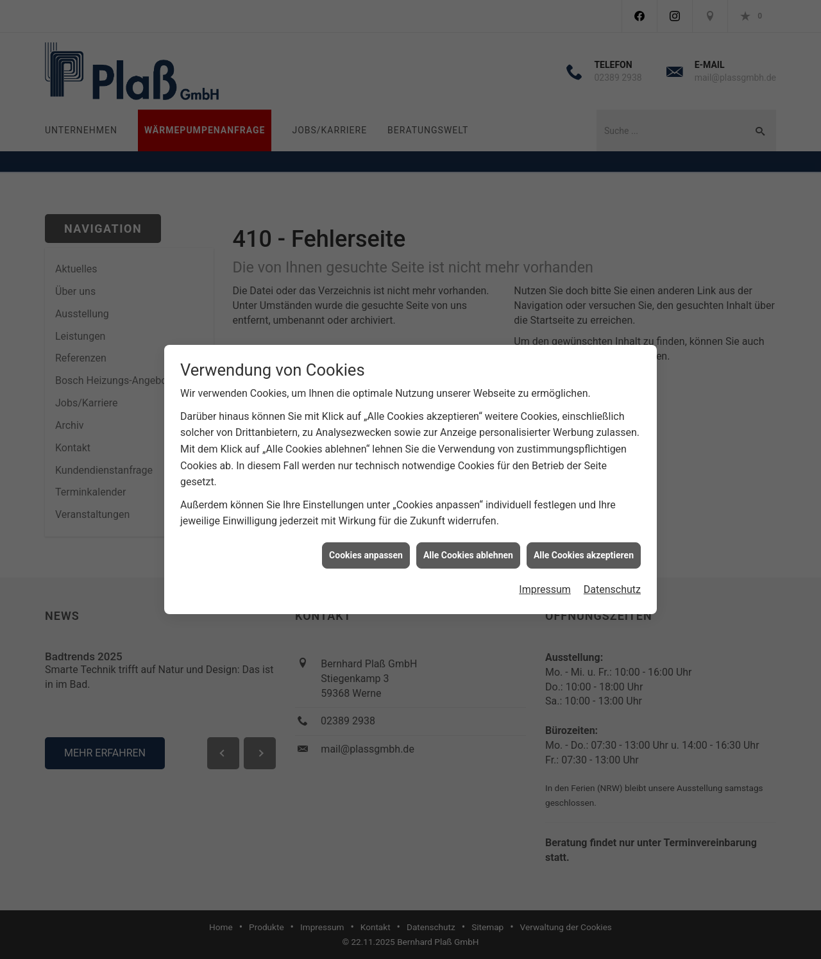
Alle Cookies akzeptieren (584, 549)
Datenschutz (612, 583)
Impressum (545, 583)
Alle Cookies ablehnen (468, 549)
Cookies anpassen (366, 549)
